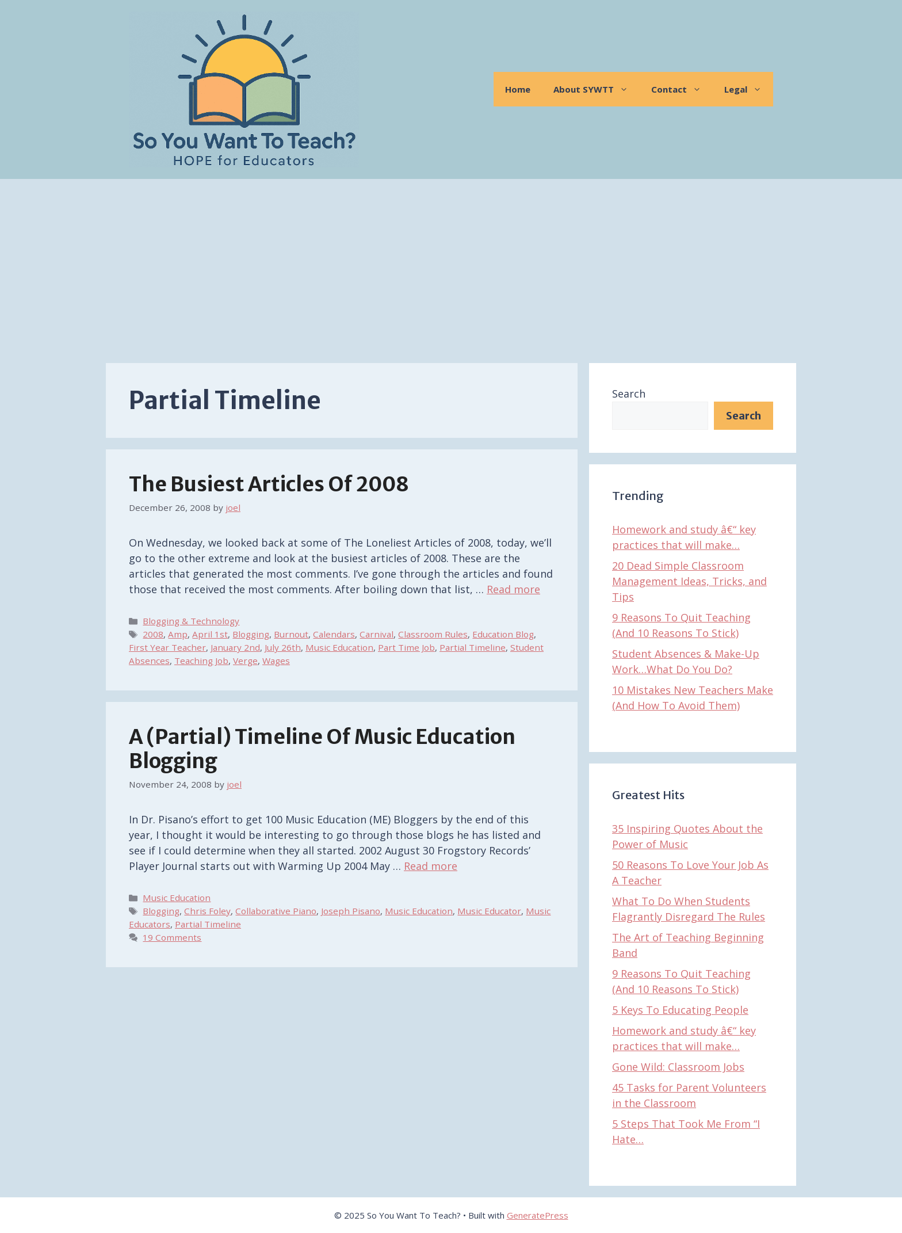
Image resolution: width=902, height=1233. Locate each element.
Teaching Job (201, 660)
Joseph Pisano (350, 911)
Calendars (334, 634)
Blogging (250, 634)
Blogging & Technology (191, 621)
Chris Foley (207, 911)
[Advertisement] (451, 265)
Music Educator (489, 911)
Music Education (339, 647)
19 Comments (172, 937)
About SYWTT (596, 89)
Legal (748, 89)
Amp (178, 634)
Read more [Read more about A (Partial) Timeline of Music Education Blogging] (430, 866)
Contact (682, 89)
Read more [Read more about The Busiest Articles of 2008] (513, 589)
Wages (276, 660)
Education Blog (503, 634)
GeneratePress (537, 1215)
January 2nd (235, 647)
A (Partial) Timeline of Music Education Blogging (322, 749)
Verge (245, 660)
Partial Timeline (472, 647)
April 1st (210, 634)
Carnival (376, 634)
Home (517, 89)
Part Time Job (406, 647)
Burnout (291, 634)
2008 (153, 634)
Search (628, 393)
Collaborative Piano (275, 911)
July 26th (283, 647)
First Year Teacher (167, 647)
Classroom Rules (433, 634)
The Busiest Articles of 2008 (269, 484)
